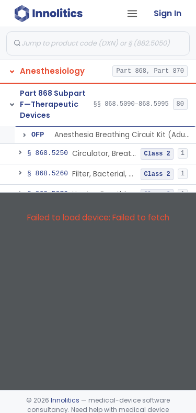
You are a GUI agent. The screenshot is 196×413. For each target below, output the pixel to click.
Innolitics (65, 400)
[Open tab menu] (132, 14)
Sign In (167, 13)
